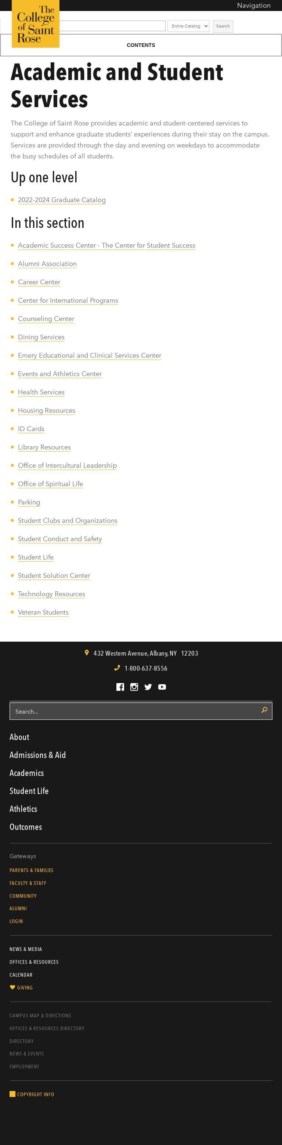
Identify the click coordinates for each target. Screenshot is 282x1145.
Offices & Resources (34, 962)
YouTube (162, 687)
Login (16, 921)
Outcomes (26, 826)
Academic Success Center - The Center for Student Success (106, 245)
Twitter (148, 687)
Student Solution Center (54, 576)
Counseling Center (46, 319)
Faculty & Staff (28, 883)
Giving (25, 988)
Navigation (254, 5)
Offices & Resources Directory (47, 1028)
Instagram (134, 687)
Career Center (39, 282)
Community (23, 896)
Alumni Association (47, 264)
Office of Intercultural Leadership (67, 466)
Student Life (36, 557)
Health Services (41, 392)
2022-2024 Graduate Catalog (62, 200)
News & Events (27, 1054)
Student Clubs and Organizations (68, 521)
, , (145, 653)
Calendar (21, 975)
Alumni (18, 908)
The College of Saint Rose (35, 24)
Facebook (120, 687)
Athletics (23, 808)
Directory (22, 1041)
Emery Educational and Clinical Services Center (89, 355)
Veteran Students (43, 612)
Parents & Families (32, 870)
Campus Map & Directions (40, 1015)
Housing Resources (46, 410)
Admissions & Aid (38, 755)
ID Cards (31, 429)
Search (223, 26)
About (19, 737)
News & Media (26, 949)
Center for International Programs (68, 300)
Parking (29, 502)
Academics (27, 772)
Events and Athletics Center (60, 374)
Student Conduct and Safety (60, 539)
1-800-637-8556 (146, 668)
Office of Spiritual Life (50, 484)
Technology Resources (51, 594)
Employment (24, 1066)
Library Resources (44, 447)
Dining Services (41, 337)
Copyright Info (35, 1094)
